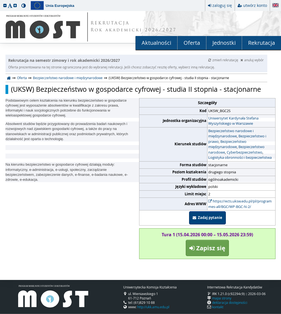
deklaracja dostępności (229, 302)
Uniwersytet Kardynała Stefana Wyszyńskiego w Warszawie (233, 121)
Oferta (192, 42)
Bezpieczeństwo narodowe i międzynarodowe (68, 78)
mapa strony (221, 298)
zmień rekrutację (223, 60)
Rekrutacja (261, 42)
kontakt (217, 307)
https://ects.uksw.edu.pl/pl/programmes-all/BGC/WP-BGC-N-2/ (240, 204)
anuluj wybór (252, 60)
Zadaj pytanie (207, 217)
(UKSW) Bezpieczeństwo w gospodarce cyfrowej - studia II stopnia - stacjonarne (136, 89)
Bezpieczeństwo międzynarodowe (227, 144)
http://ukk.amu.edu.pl (153, 307)
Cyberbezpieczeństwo (244, 152)
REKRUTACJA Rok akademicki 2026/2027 (134, 26)
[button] (5, 5)
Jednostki (224, 42)
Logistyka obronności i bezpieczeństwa (240, 157)
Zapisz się (207, 248)
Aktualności (156, 42)
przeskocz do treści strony (1, 1)
